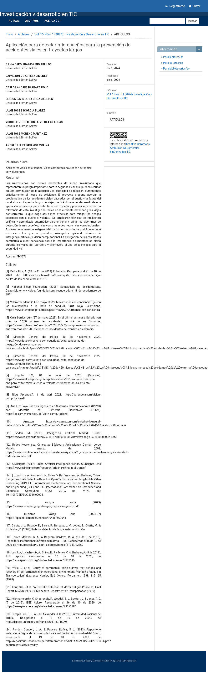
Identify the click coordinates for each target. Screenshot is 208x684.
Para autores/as (173, 62)
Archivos (32, 20)
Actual (14, 20)
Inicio (9, 34)
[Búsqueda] (167, 21)
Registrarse (175, 6)
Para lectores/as (173, 57)
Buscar (192, 21)
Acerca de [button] (53, 20)
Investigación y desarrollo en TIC (38, 14)
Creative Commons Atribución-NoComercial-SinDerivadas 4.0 (130, 147)
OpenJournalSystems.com (124, 661)
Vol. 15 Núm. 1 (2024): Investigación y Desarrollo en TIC (71, 34)
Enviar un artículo (180, 34)
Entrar (194, 6)
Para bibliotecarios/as (176, 68)
